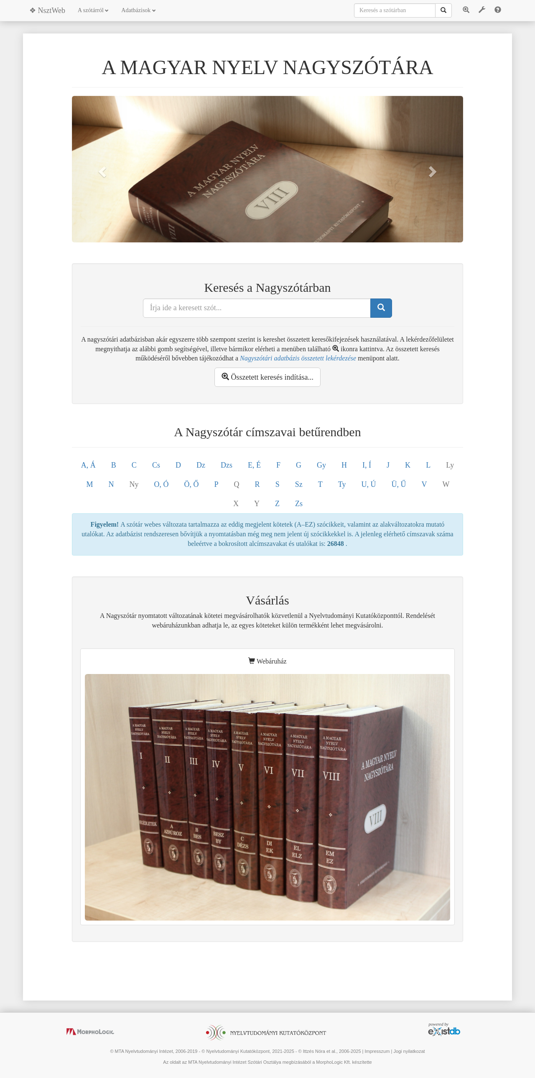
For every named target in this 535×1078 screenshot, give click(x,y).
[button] (101, 169)
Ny (134, 484)
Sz (299, 484)
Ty (342, 484)
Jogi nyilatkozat (409, 1051)
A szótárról (93, 10)
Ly (450, 465)
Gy (321, 465)
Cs (156, 465)
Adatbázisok (138, 10)
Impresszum (377, 1051)
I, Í (366, 465)
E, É (254, 465)
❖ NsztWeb (47, 10)
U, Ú (368, 484)
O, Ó (161, 484)
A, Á (88, 465)
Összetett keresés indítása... (267, 377)
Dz (200, 465)
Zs (299, 503)
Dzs (226, 465)
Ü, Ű (398, 484)
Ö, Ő (191, 484)
